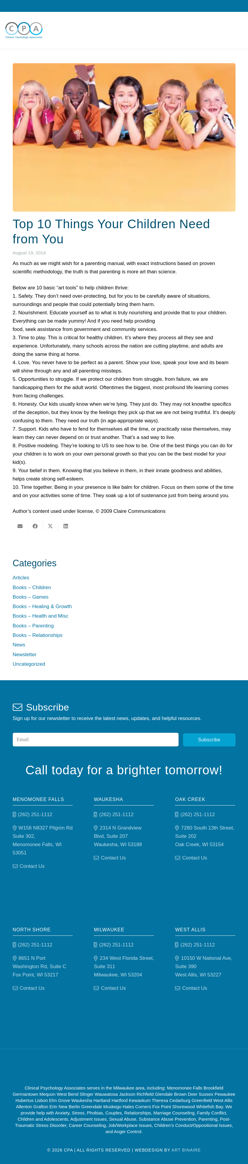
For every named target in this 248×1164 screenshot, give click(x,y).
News (19, 645)
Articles (21, 578)
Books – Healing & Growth (42, 606)
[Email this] (20, 526)
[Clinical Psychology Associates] (26, 31)
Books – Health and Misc (41, 616)
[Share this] (35, 526)
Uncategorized (29, 664)
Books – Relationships (38, 635)
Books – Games (31, 597)
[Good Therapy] (99, 1066)
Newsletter (24, 654)
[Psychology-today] (155, 1066)
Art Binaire (186, 1149)
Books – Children (32, 587)
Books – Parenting (33, 626)
